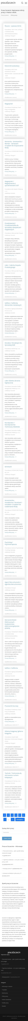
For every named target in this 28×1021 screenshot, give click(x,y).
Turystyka (4, 989)
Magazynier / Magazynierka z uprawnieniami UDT (12, 183)
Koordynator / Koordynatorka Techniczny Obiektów (12, 425)
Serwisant (8, 467)
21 (12, 819)
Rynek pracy (5, 993)
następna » (20, 819)
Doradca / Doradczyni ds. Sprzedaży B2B (13, 344)
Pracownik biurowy (11, 706)
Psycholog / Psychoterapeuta (11, 543)
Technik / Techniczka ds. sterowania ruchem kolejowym (13, 775)
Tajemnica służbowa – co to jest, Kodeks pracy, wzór (13, 861)
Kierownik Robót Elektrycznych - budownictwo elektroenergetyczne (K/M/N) (12, 624)
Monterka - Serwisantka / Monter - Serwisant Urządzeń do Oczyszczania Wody (14, 144)
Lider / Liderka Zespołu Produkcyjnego (13, 266)
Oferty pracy (5, 996)
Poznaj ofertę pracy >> (10, 56)
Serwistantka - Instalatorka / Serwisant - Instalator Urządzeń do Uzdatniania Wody (13, 503)
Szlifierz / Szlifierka (11, 668)
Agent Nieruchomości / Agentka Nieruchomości (13, 583)
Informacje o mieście (7, 986)
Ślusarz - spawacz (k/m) (13, 26)
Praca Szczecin (5, 15)
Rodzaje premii (7, 868)
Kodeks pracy (5, 1003)
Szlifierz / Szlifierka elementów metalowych (13, 304)
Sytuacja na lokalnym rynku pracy (11, 873)
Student (4, 1006)
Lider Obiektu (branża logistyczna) (12, 382)
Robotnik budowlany (12, 66)
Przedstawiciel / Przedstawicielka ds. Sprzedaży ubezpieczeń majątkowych (13, 226)
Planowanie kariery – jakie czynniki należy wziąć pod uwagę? (13, 852)
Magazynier (9, 104)
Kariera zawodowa (6, 999)
